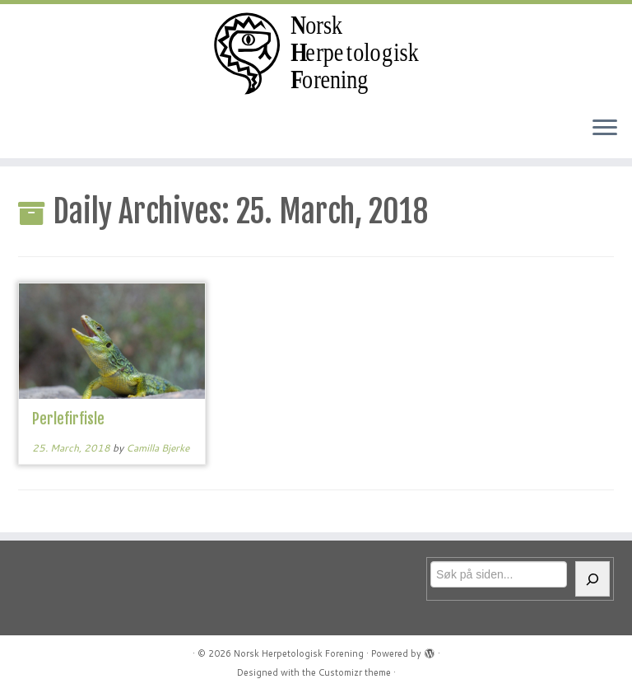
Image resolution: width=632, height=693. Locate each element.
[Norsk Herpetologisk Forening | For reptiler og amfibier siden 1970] (316, 53)
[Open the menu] (604, 128)
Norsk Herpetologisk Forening (299, 653)
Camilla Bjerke (157, 448)
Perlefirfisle (68, 419)
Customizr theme (354, 672)
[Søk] (592, 579)
